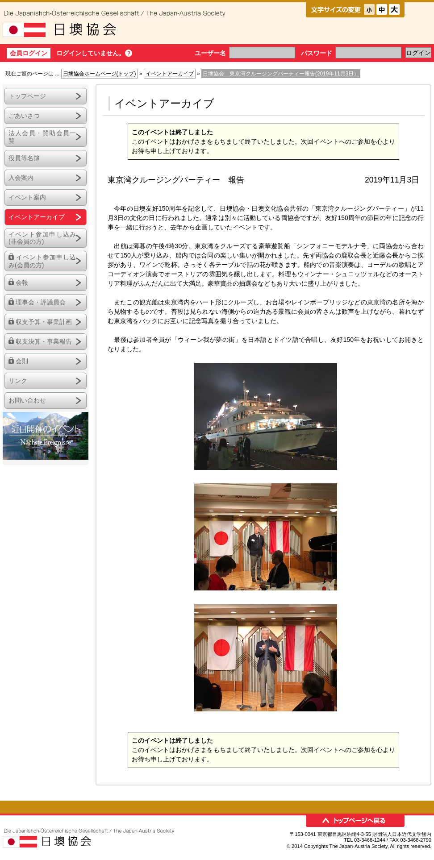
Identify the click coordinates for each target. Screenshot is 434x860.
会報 (22, 282)
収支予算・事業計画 (44, 321)
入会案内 (20, 177)
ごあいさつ (24, 115)
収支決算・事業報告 (44, 341)
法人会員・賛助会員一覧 (42, 136)
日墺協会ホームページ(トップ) (99, 74)
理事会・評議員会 (41, 302)
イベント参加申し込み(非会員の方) (42, 238)
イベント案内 (27, 197)
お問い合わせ (27, 400)
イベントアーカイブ (170, 74)
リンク (17, 380)
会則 (22, 361)
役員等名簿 (24, 158)
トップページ (27, 96)
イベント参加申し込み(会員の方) (42, 261)
